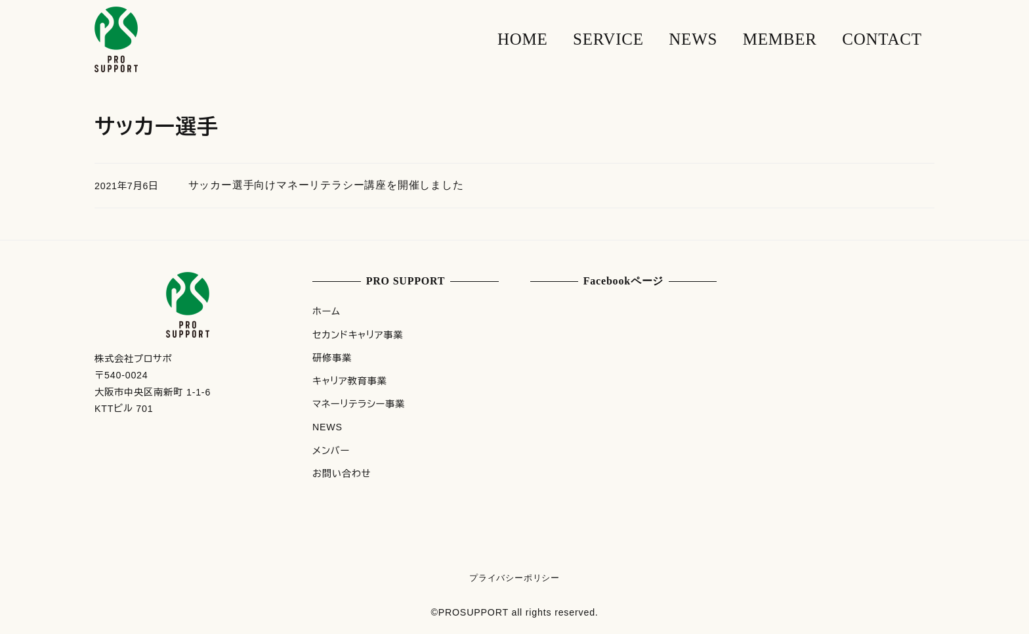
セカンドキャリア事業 (357, 335)
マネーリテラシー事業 (358, 404)
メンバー (331, 450)
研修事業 (332, 358)
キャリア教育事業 (349, 381)
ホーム (326, 311)
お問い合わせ (341, 473)
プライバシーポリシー (514, 578)
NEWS (327, 427)
